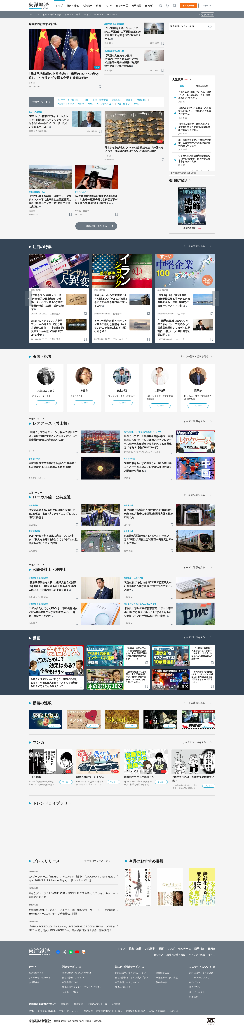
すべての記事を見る (194, 421)
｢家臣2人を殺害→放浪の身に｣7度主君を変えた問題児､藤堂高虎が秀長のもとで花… (194, 127)
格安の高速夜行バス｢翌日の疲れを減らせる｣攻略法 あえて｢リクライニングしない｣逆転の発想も (53, 514)
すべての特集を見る (194, 245)
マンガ (108, 5)
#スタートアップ (66, 104)
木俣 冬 (84, 390)
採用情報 (78, 1004)
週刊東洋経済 (178, 180)
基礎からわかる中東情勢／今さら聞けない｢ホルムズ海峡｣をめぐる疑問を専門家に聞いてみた (110, 300)
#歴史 (90, 104)
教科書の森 (161, 982)
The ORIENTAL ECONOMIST (76, 972)
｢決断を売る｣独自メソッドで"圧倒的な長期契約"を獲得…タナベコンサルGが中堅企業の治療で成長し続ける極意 (47, 302)
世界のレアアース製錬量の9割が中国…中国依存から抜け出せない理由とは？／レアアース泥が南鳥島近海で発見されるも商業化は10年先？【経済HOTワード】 (148, 442)
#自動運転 (142, 100)
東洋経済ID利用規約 (135, 1011)
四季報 (135, 5)
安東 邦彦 (122, 390)
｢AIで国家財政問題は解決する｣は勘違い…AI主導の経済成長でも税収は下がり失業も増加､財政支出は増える (96, 199)
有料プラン (194, 982)
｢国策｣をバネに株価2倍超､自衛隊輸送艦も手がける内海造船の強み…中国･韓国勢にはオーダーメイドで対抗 (173, 300)
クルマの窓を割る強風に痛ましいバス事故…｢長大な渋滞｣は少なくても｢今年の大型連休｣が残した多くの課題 (53, 539)
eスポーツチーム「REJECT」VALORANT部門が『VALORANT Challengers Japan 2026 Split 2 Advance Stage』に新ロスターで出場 (72, 878)
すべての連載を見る (194, 702)
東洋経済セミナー (124, 987)
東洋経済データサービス (127, 982)
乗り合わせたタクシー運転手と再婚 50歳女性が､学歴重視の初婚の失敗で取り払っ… (194, 143)
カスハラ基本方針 (157, 1011)
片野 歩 (198, 390)
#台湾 (81, 104)
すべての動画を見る (194, 637)
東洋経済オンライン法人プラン (130, 972)
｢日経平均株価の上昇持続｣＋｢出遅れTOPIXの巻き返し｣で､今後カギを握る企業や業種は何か (64, 76)
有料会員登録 (188, 6)
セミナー (120, 5)
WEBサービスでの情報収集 (42, 1011)
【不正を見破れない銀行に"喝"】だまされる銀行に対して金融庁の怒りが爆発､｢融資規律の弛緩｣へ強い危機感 (122, 60)
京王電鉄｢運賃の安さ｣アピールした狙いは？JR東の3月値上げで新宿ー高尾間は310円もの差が (148, 539)
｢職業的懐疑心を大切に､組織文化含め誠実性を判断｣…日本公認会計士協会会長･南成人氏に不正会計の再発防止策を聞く (52, 586)
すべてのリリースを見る (97, 860)
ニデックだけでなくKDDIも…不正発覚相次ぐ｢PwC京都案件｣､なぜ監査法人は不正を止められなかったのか (53, 612)
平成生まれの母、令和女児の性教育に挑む (192, 779)
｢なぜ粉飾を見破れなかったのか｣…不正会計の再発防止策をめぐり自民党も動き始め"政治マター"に (122, 33)
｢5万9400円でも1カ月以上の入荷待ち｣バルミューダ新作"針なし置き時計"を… (194, 111)
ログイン (207, 6)
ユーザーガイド (197, 992)
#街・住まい (123, 104)
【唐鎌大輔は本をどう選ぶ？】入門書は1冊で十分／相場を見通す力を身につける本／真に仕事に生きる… (136, 677)
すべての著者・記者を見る (194, 356)
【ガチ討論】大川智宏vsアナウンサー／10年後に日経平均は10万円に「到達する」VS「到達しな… (202, 677)
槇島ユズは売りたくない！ (91, 777)
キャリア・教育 (73, 14)
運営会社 (65, 1004)
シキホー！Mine (70, 992)
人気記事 (87, 5)
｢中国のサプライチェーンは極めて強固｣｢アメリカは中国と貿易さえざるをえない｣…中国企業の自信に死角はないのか (53, 436)
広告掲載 (116, 1004)
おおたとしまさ (46, 390)
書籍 (147, 5)
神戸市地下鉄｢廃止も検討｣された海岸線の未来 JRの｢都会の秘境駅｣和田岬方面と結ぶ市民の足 (148, 514)
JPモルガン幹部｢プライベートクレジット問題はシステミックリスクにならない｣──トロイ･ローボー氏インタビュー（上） (49, 121)
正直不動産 (35, 777)
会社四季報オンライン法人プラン (131, 977)
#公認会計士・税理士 (122, 100)
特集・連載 (73, 5)
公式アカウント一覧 (97, 1004)
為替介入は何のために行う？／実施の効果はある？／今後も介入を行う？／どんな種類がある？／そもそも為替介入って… (53, 683)
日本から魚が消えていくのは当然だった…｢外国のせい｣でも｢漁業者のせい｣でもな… (194, 95)
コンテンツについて (199, 977)
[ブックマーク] (100, 86)
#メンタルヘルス (105, 104)
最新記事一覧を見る (96, 226)
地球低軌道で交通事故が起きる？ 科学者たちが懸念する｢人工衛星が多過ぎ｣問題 (53, 465)
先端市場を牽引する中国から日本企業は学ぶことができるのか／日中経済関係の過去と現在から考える (147, 467)
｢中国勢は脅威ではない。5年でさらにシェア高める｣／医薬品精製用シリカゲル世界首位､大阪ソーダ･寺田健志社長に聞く (173, 327)
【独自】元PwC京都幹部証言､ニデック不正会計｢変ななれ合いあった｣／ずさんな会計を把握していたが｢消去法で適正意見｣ (148, 612)
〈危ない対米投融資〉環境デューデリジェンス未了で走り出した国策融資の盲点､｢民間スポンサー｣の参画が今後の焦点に (50, 201)
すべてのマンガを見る (194, 742)
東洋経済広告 (162, 972)
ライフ (87, 14)
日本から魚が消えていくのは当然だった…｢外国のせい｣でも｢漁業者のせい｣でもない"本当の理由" (134, 149)
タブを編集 (209, 15)
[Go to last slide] (28, 298)
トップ (59, 5)
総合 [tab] (182, 86)
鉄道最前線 (34, 982)
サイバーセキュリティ (40, 977)
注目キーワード (40, 102)
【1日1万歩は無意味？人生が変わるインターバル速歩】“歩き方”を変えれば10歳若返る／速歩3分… (201, 653)
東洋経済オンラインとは (182, 26)
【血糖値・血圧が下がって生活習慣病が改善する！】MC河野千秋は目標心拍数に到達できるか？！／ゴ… (136, 653)
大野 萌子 (160, 390)
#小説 (136, 104)
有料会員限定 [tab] (202, 86)
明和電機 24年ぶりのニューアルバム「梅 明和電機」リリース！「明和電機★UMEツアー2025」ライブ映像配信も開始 (72, 912)
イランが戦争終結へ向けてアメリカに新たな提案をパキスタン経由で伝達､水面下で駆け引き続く (110, 325)
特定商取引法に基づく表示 (109, 1011)
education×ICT (36, 972)
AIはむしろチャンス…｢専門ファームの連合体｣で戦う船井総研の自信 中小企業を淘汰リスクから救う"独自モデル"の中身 (47, 327)
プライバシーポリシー (70, 1011)
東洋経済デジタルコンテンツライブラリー (83, 987)
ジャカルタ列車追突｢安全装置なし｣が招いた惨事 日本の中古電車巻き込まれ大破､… (194, 158)
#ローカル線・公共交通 (96, 100)
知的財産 (88, 1011)
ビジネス (35, 14)
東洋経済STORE (70, 982)
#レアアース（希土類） (69, 100)
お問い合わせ (176, 1011)
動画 (98, 5)
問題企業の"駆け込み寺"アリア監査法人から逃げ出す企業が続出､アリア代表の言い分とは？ (148, 586)
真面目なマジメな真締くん (139, 777)
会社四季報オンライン (73, 977)
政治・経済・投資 (52, 14)
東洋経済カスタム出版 (167, 977)
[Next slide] (215, 298)
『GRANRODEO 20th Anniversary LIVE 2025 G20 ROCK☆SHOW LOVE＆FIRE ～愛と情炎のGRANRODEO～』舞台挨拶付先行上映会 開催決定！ (72, 928)
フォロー (46, 403)
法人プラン (194, 987)
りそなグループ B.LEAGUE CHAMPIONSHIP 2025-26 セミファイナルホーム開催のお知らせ (72, 895)
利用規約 (193, 997)
